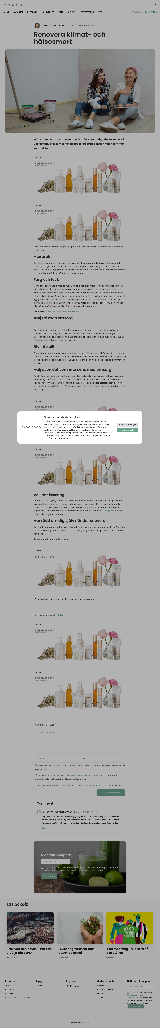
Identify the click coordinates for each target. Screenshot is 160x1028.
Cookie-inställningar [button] (127, 424)
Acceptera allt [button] (128, 430)
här (71, 438)
